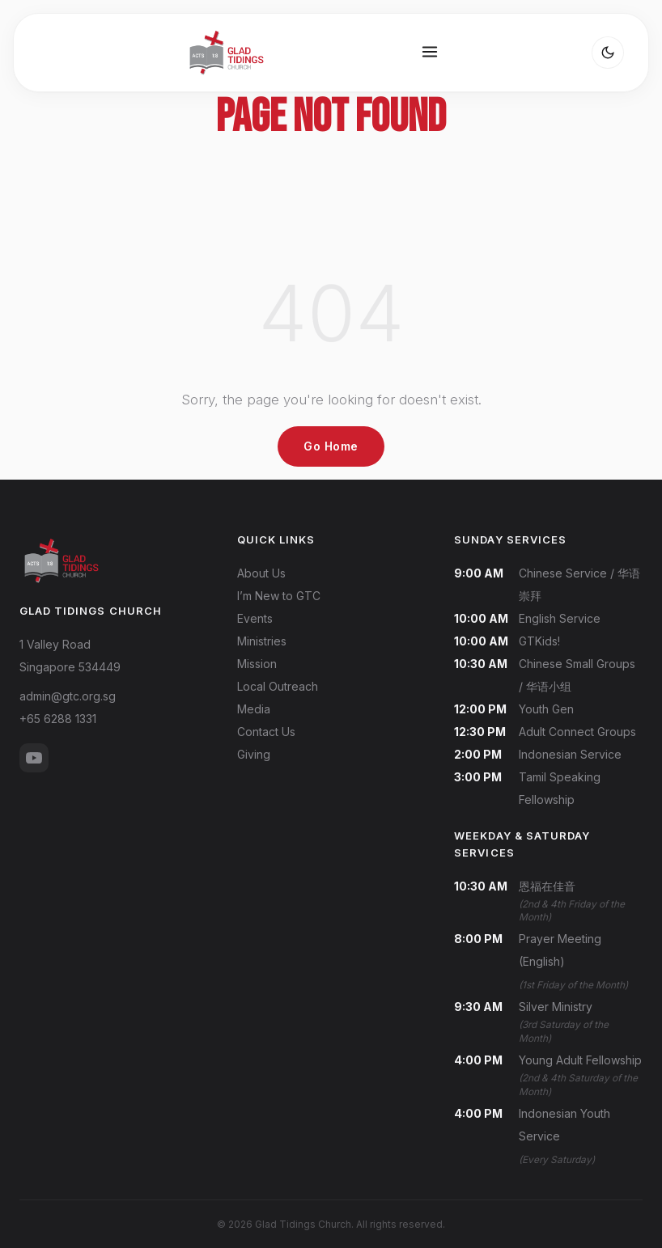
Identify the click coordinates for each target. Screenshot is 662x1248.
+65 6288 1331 (57, 719)
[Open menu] (429, 53)
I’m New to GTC (278, 596)
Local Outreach (277, 686)
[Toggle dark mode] (608, 52)
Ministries (261, 641)
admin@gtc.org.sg (67, 696)
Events (255, 618)
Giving (253, 754)
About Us (261, 573)
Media (253, 709)
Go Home (331, 446)
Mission (257, 664)
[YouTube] (34, 757)
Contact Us (266, 731)
